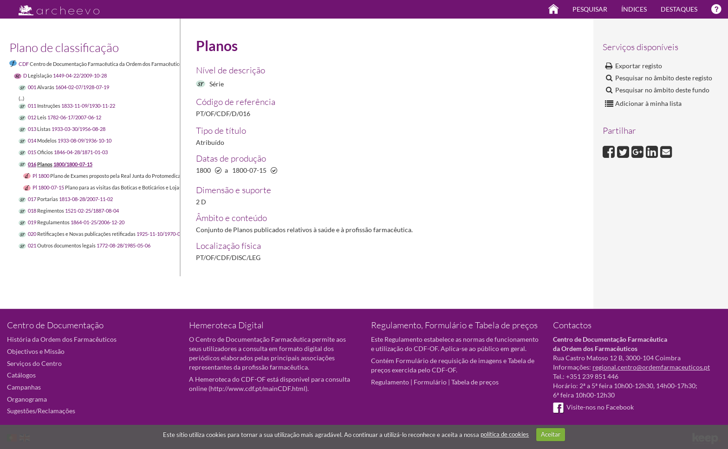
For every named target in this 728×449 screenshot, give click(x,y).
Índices (634, 9)
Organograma (27, 399)
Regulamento (390, 382)
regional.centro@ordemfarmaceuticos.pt (651, 367)
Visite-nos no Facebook (593, 407)
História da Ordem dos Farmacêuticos (62, 339)
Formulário (430, 382)
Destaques (679, 9)
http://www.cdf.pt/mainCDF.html (258, 388)
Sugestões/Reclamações (41, 411)
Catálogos (21, 375)
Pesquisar (589, 9)
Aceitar (550, 434)
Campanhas (24, 387)
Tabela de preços (475, 382)
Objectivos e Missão (36, 351)
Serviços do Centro (34, 363)
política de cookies (505, 434)
